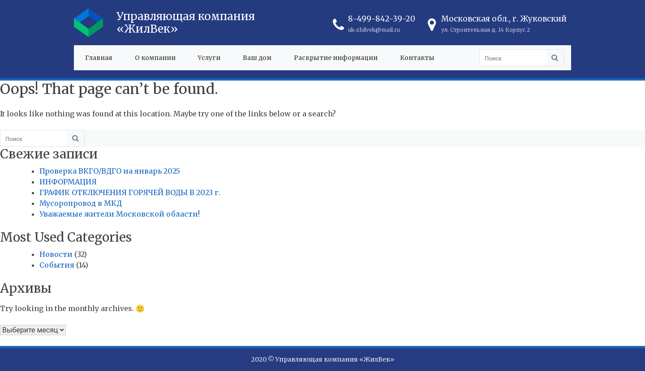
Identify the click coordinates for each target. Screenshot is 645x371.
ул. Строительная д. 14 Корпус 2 (485, 29)
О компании (155, 58)
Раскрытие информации (336, 58)
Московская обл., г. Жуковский (504, 19)
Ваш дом (257, 58)
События (56, 264)
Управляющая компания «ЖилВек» (185, 22)
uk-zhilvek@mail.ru (374, 29)
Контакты (417, 58)
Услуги (209, 58)
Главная (98, 58)
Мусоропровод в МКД (80, 203)
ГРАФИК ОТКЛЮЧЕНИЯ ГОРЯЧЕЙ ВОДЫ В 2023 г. (129, 192)
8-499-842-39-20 (381, 19)
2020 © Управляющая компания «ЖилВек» (322, 359)
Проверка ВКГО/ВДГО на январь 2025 (109, 170)
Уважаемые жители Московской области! (119, 213)
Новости (56, 254)
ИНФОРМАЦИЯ (68, 181)
